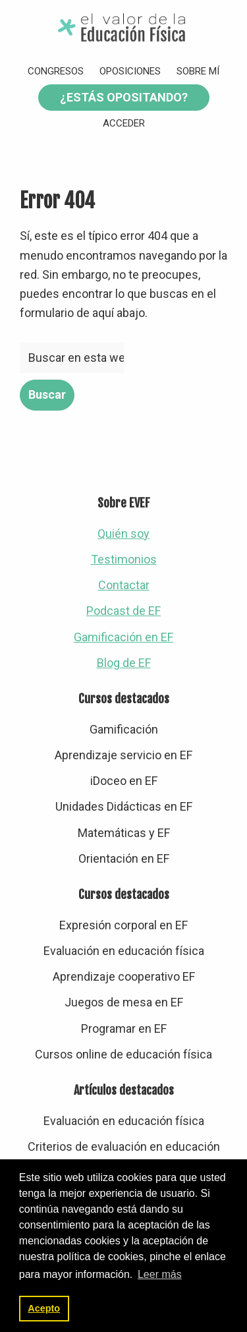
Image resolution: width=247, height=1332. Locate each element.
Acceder (124, 123)
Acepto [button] (44, 1308)
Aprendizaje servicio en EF (123, 755)
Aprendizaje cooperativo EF (124, 976)
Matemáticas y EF (124, 833)
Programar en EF (124, 1028)
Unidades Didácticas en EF (123, 806)
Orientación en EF (123, 858)
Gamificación (124, 729)
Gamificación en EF (123, 637)
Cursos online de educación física (123, 1054)
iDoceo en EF (123, 781)
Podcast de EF (123, 611)
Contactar (124, 585)
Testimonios (124, 559)
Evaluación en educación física (123, 951)
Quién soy (123, 533)
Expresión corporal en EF (123, 925)
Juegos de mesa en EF (124, 1002)
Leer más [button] (160, 1274)
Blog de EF (124, 663)
